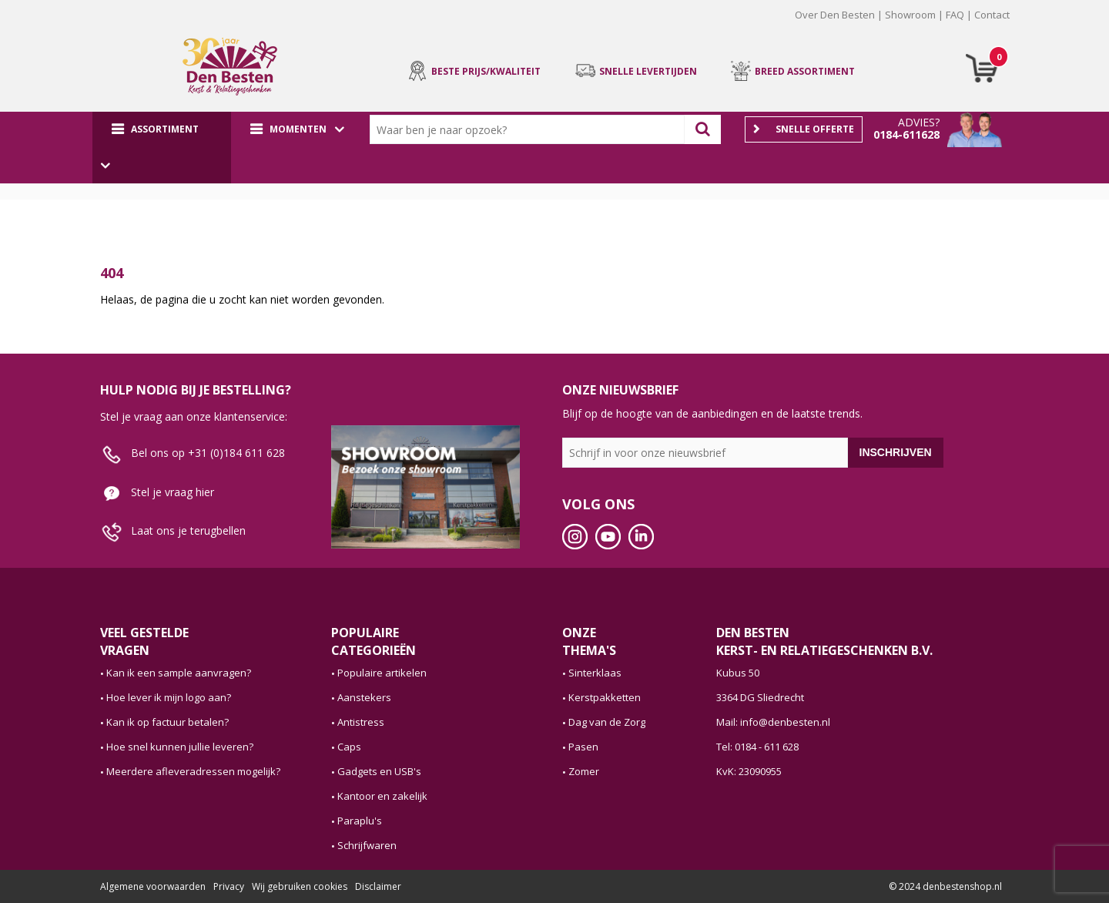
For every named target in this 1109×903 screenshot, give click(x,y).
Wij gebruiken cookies (299, 886)
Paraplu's (359, 820)
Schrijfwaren (367, 845)
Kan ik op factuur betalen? (167, 722)
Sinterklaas (595, 673)
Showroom (910, 15)
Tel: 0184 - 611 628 (757, 747)
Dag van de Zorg (606, 722)
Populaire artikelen (382, 673)
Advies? (919, 122)
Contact (992, 15)
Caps (349, 747)
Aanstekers (364, 697)
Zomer (583, 771)
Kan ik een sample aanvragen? (178, 673)
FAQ (955, 15)
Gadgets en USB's (379, 771)
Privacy (228, 886)
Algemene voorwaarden (153, 886)
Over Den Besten (835, 15)
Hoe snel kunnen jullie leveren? (179, 747)
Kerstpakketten (604, 697)
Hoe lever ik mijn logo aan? (168, 697)
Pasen (583, 747)
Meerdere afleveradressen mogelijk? (193, 771)
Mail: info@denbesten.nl (773, 722)
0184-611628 (906, 134)
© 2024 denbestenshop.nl (945, 886)
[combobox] (531, 129)
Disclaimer (378, 886)
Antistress (360, 722)
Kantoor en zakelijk (382, 796)
